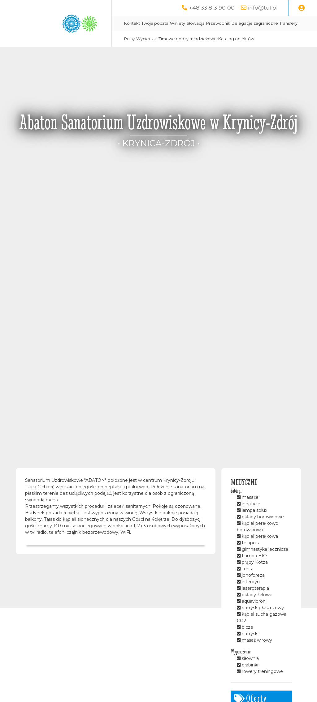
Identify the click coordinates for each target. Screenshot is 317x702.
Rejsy (129, 38)
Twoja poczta (154, 23)
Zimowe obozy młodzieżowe (187, 38)
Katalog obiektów (236, 38)
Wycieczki (146, 38)
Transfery (288, 23)
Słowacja (196, 23)
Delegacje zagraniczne (255, 23)
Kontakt (132, 23)
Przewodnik (218, 23)
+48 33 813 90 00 (212, 7)
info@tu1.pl (263, 7)
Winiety (177, 23)
